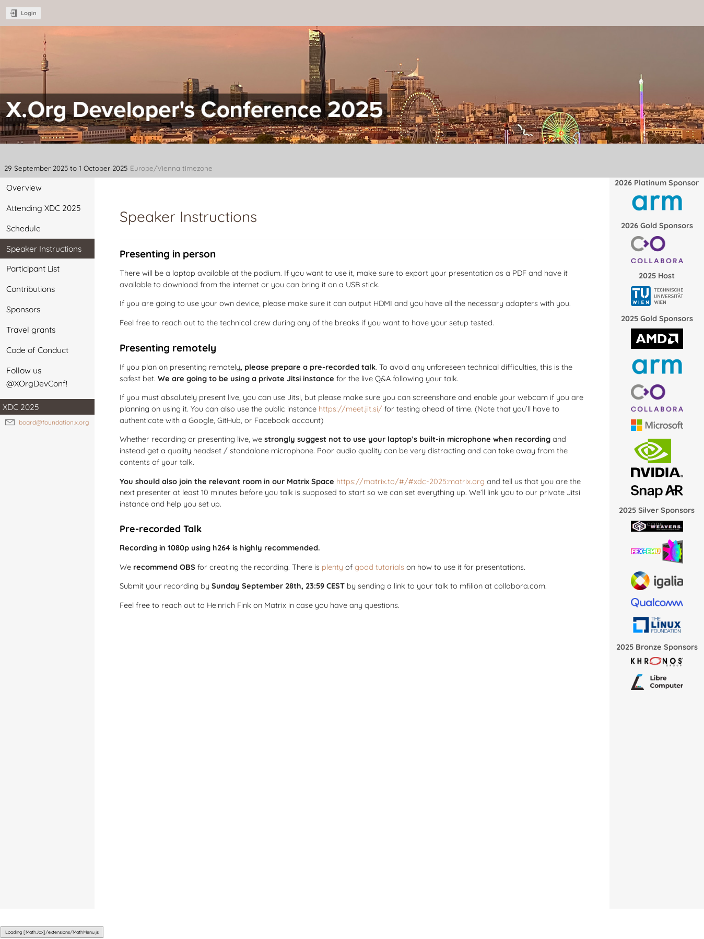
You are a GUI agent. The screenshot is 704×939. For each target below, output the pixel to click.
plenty (332, 567)
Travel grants (30, 329)
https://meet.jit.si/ (350, 409)
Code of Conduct (37, 350)
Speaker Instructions (43, 248)
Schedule (23, 228)
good (364, 567)
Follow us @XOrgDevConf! (36, 377)
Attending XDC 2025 (43, 208)
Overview (24, 187)
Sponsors (23, 309)
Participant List (33, 268)
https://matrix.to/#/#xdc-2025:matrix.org (410, 481)
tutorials (390, 567)
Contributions (30, 289)
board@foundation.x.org (54, 422)
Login (29, 13)
